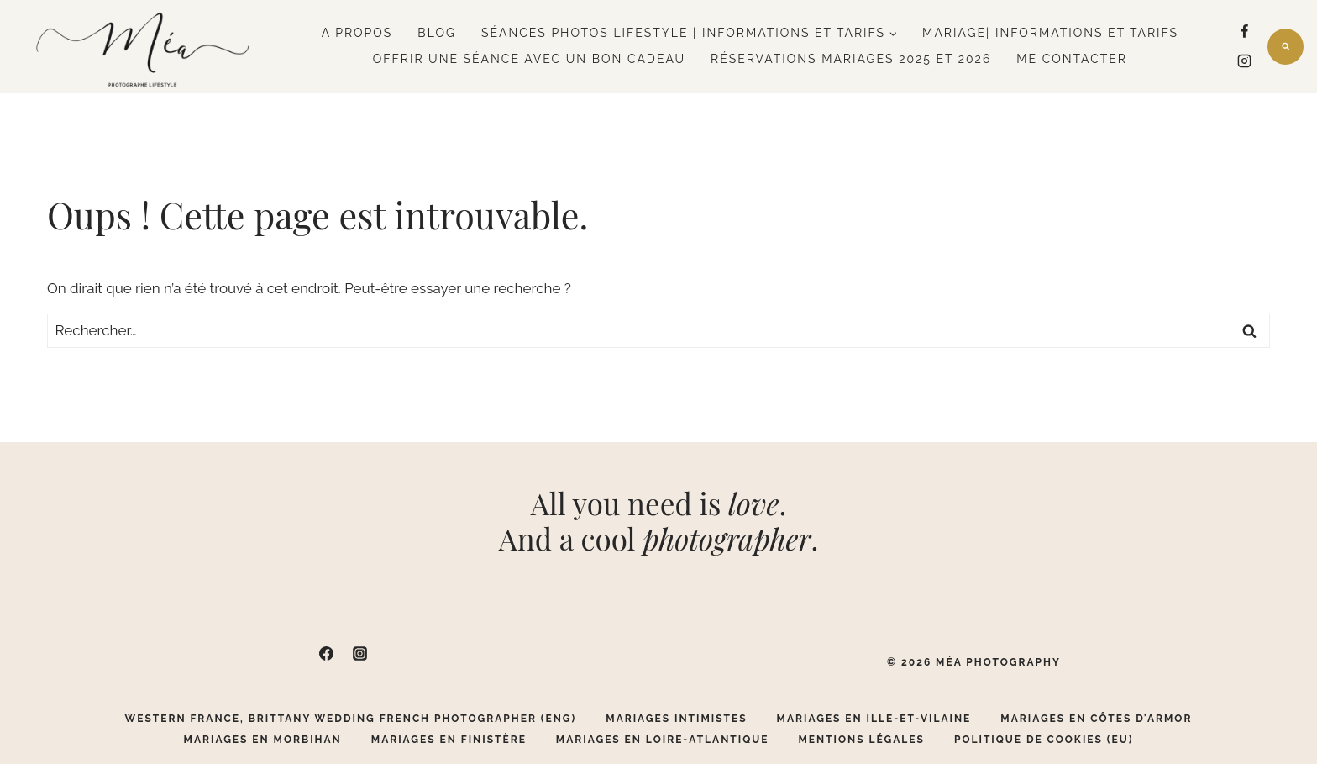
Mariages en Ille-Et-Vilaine (874, 718)
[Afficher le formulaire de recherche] (1285, 47)
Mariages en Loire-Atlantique (662, 740)
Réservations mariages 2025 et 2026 (851, 59)
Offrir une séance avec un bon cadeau (529, 59)
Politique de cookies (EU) (1044, 740)
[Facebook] (1244, 32)
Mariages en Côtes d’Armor (1096, 718)
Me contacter (1071, 59)
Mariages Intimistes (676, 718)
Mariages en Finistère (449, 740)
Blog (436, 33)
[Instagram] (1244, 61)
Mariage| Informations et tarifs (1050, 33)
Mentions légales (861, 740)
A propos (357, 33)
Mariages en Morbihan (263, 740)
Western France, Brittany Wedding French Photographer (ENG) (351, 718)
